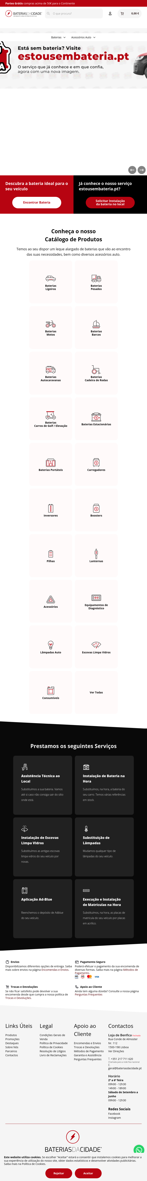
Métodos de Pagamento (89, 1051)
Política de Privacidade (54, 1043)
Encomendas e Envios (55, 970)
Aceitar (88, 1173)
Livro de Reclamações (53, 1055)
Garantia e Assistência (87, 1055)
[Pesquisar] (48, 13)
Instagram (114, 1117)
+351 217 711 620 (122, 1059)
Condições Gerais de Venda (52, 1037)
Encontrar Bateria (36, 202)
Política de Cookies (51, 1047)
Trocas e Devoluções (18, 998)
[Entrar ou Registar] (110, 13)
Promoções (12, 1039)
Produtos (11, 1035)
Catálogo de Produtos (73, 239)
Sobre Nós (11, 1047)
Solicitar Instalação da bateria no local (110, 202)
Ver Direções (116, 1051)
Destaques (12, 1043)
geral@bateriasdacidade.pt (125, 1068)
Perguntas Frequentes (88, 994)
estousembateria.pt (98, 188)
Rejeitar (58, 1173)
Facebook (114, 1113)
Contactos (11, 1055)
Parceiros (11, 1051)
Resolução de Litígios (53, 1051)
